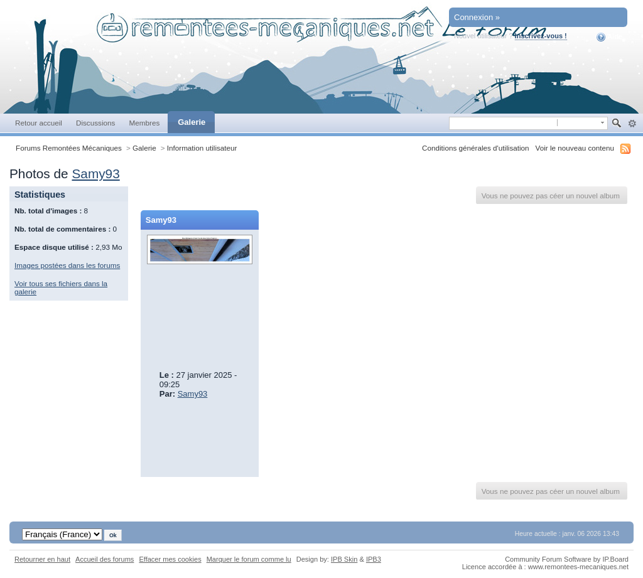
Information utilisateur (202, 148)
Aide (609, 37)
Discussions (96, 123)
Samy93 (95, 173)
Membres (144, 123)
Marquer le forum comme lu (249, 559)
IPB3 (373, 559)
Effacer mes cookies (170, 559)
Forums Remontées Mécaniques (69, 148)
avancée (632, 123)
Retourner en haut (42, 559)
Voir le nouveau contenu (575, 148)
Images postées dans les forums (67, 265)
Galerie (191, 122)
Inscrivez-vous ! (541, 36)
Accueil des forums (104, 559)
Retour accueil (38, 123)
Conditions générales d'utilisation (475, 148)
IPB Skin (344, 559)
